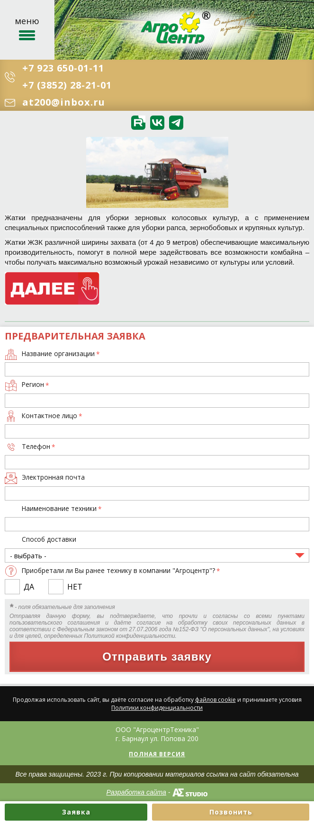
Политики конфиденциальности (157, 708)
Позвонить (230, 811)
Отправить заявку (157, 656)
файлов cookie (215, 700)
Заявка (76, 811)
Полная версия (157, 754)
